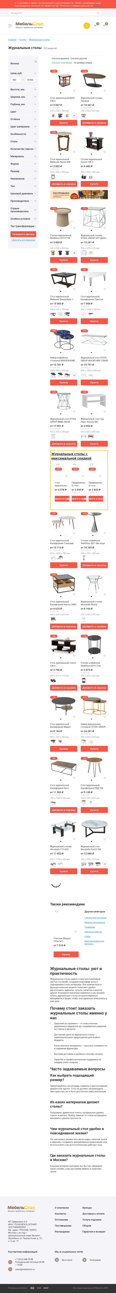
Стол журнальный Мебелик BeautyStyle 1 (61, 298)
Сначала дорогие (79, 58)
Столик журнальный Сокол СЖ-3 (91, 160)
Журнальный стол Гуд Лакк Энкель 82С (92, 420)
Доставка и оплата (93, 1213)
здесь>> (98, 5)
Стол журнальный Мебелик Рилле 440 (60, 160)
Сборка (86, 1225)
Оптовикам (61, 1219)
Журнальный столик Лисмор (91, 99)
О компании (62, 1207)
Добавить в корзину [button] (94, 122)
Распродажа (62, 1231)
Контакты (60, 1213)
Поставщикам (63, 1225)
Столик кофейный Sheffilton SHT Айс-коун (93, 542)
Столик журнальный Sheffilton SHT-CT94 (60, 237)
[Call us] (87, 25)
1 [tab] (60, 92)
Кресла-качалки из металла (94, 942)
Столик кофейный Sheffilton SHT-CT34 (90, 664)
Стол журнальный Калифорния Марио (60, 725)
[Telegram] (91, 1260)
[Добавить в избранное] (74, 91)
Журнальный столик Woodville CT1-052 (61, 848)
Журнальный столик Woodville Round (91, 603)
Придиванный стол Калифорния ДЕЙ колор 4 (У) (95, 484)
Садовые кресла (93, 931)
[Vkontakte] (63, 1260)
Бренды (87, 1207)
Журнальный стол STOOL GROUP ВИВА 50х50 (63, 420)
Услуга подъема (91, 1219)
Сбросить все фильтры (23, 240)
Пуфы (87, 936)
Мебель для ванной (95, 922)
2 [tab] (62, 92)
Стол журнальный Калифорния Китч (59, 786)
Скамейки (90, 927)
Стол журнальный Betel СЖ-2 (62, 99)
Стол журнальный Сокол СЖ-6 (63, 664)
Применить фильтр (23, 234)
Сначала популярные (62, 62)
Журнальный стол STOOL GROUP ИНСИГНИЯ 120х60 (94, 359)
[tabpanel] (63, 80)
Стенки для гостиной (95, 917)
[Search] (98, 13)
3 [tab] (63, 92)
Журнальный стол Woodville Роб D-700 (91, 848)
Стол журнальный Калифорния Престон (92, 298)
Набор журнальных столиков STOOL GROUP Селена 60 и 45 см (93, 725)
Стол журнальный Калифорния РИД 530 (92, 786)
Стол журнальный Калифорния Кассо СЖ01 (63, 603)
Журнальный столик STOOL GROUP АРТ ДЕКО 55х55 (93, 237)
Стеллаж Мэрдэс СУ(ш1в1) (62, 940)
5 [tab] (66, 92)
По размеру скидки (83, 62)
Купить (64, 122)
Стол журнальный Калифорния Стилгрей (61, 542)
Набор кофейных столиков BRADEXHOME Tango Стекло (62, 359)
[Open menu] (10, 25)
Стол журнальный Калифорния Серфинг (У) (61, 484)
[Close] (36, 61)
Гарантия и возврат (93, 1231)
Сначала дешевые (60, 58)
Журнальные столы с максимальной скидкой (71, 456)
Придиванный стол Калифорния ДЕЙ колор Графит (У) (78, 484)
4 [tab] (65, 92)
